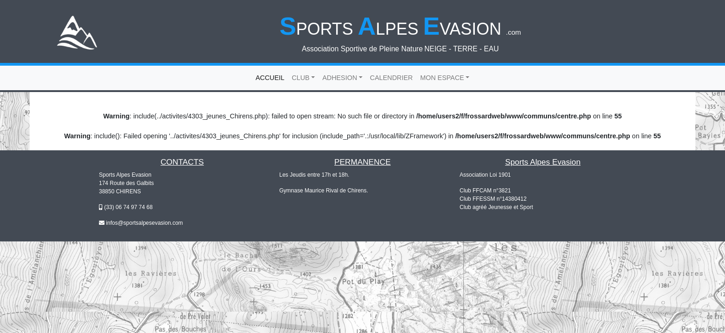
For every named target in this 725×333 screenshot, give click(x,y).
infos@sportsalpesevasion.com (144, 223)
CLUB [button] (300, 77)
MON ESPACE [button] (442, 77)
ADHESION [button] (339, 77)
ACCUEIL (272, 77)
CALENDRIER (391, 77)
